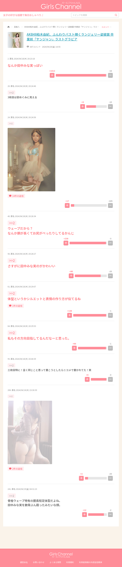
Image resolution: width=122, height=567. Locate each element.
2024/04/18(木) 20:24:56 (25, 117)
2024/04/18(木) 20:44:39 (25, 358)
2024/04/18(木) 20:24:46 (25, 86)
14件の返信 (16, 196)
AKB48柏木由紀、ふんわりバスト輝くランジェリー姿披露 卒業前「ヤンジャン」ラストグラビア (70, 36)
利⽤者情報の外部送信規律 (90, 562)
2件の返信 (15, 468)
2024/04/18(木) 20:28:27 (25, 253)
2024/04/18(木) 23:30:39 (26, 390)
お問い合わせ (38, 562)
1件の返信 (15, 305)
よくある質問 (55, 562)
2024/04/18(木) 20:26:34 (25, 216)
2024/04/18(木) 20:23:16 (24, 58)
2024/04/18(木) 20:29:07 (25, 286)
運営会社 (24, 562)
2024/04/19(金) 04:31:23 (26, 489)
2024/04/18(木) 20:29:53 (25, 326)
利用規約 (70, 562)
